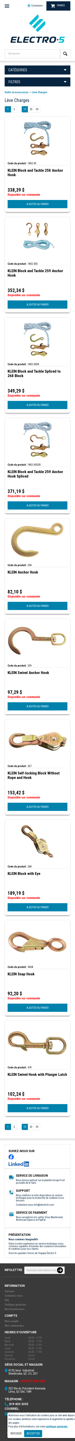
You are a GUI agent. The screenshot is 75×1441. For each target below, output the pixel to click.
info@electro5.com (44, 1204)
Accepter (33, 1433)
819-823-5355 (18, 1404)
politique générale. (57, 1426)
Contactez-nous (14, 1295)
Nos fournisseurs (15, 1309)
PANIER (58, 6)
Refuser (16, 1433)
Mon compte (12, 1321)
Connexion (35, 5)
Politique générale (15, 1304)
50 (37, 109)
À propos (9, 1291)
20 (31, 109)
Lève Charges (39, 92)
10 (25, 109)
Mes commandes (14, 1325)
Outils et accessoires (17, 92)
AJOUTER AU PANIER (38, 204)
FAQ (7, 1300)
